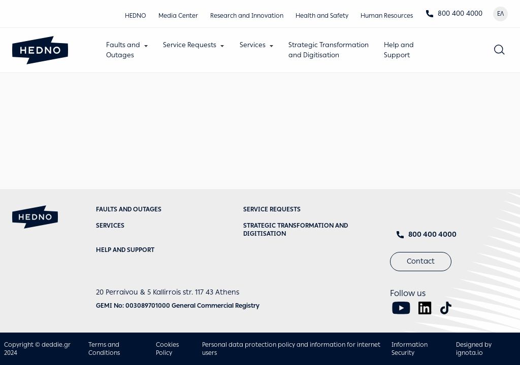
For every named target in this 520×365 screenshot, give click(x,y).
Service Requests (189, 45)
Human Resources (387, 15)
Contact (421, 261)
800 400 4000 (454, 13)
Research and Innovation (246, 15)
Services (253, 45)
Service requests (272, 209)
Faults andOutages (123, 50)
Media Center (178, 15)
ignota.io (469, 352)
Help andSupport (399, 50)
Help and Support (125, 249)
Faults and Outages (128, 209)
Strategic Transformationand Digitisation (328, 50)
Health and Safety (322, 15)
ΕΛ (500, 13)
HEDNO (135, 15)
